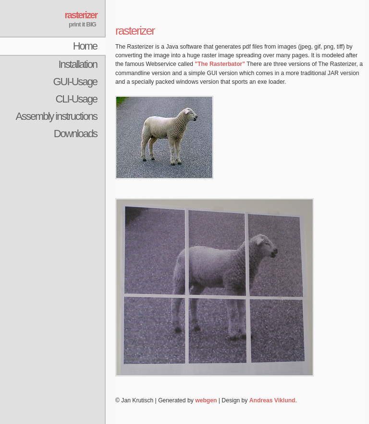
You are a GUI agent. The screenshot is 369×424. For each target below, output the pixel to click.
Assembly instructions (56, 116)
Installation (77, 64)
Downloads (75, 134)
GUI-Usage (75, 82)
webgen (206, 400)
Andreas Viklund (272, 400)
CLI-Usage (76, 99)
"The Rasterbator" (220, 64)
